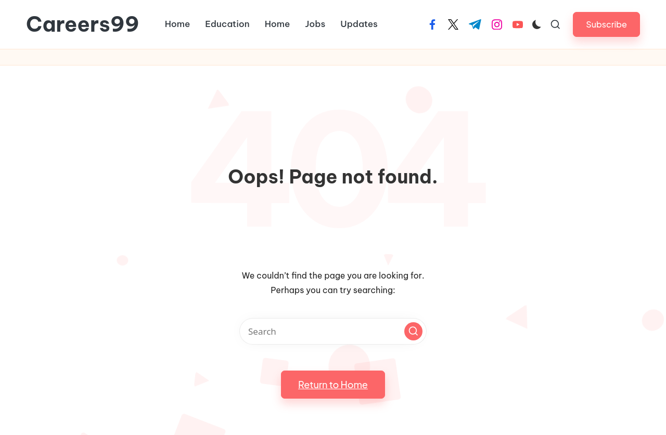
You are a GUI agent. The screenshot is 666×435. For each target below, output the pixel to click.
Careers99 (82, 24)
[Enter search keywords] (333, 331)
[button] (606, 24)
